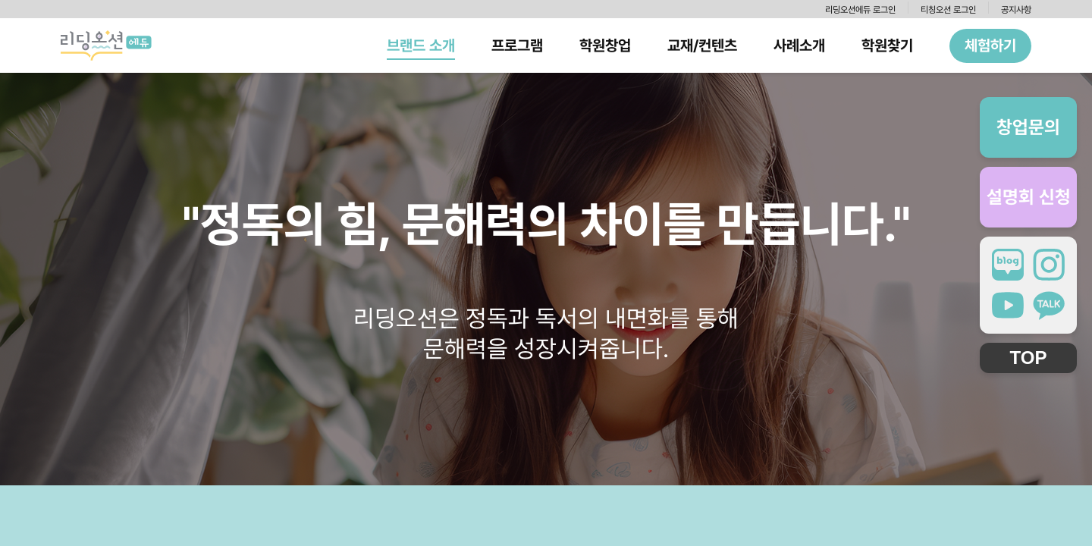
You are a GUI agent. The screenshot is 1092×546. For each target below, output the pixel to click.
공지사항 (1016, 10)
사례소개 (799, 45)
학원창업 (605, 45)
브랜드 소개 (421, 45)
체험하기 (990, 45)
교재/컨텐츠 (702, 45)
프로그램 (517, 45)
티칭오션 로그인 (948, 10)
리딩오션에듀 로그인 (860, 10)
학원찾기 (887, 45)
